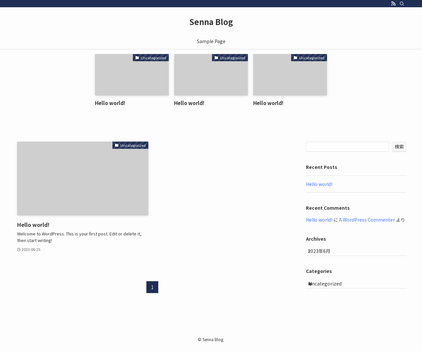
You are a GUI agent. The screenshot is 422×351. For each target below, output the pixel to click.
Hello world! (319, 184)
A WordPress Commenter (367, 219)
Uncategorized (330, 290)
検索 (399, 146)
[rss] (393, 3)
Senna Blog (211, 22)
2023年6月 (324, 253)
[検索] (402, 3)
